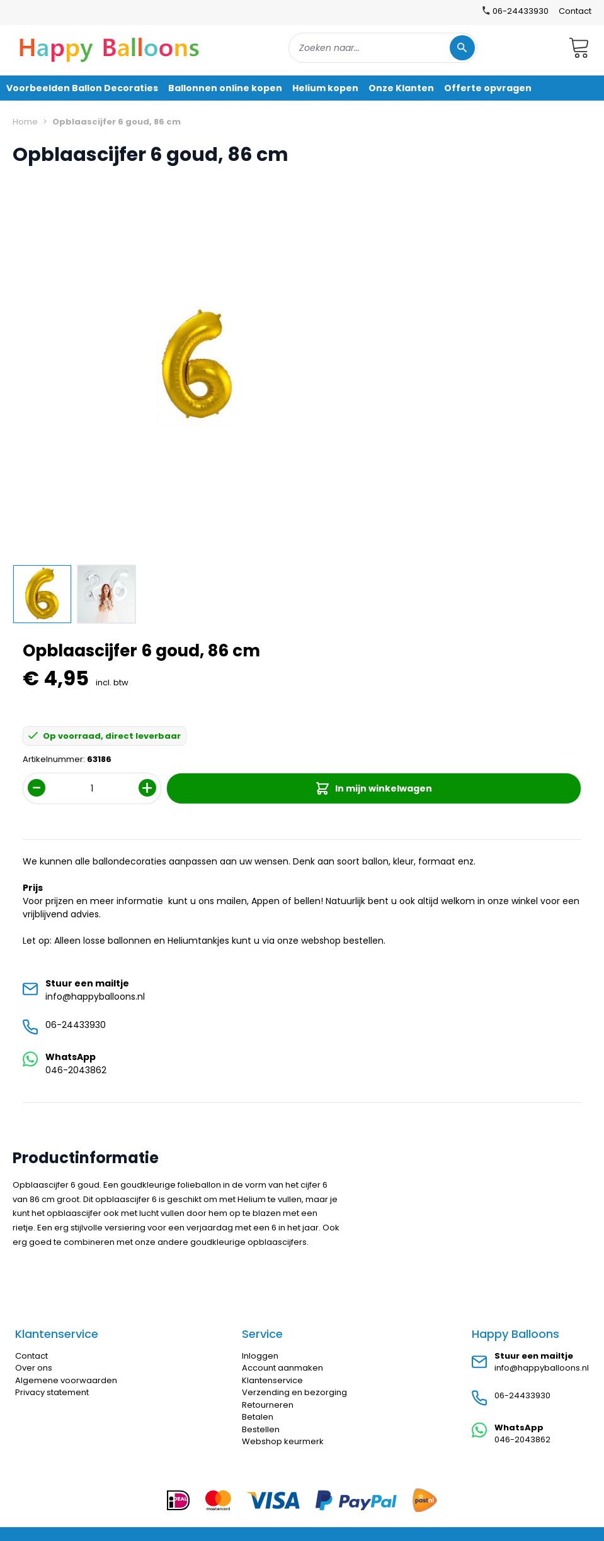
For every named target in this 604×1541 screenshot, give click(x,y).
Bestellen (261, 1429)
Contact (575, 11)
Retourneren (267, 1405)
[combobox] (382, 48)
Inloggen (260, 1356)
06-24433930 (75, 1025)
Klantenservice (272, 1380)
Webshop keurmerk (283, 1441)
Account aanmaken (282, 1368)
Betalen (257, 1417)
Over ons (33, 1368)
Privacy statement (52, 1392)
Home (25, 122)
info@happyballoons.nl (95, 996)
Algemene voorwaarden (66, 1380)
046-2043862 (75, 1070)
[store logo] (109, 47)
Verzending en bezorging (294, 1392)
